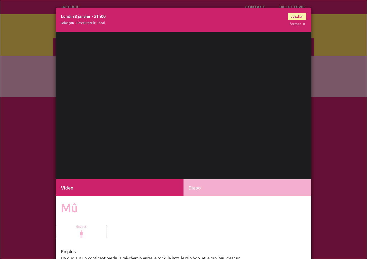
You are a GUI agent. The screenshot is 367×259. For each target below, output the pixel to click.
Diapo (195, 187)
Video (67, 187)
